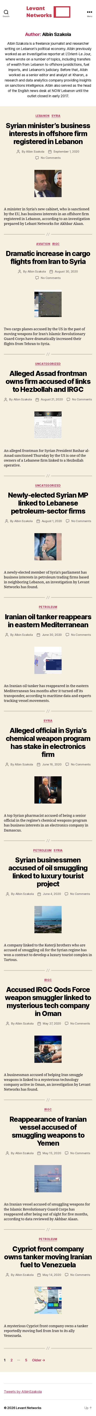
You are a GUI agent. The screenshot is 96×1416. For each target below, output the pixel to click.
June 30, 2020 (52, 635)
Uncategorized (48, 363)
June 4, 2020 (52, 894)
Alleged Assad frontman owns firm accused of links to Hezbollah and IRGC (48, 381)
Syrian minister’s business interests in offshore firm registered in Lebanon (48, 133)
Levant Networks (28, 1408)
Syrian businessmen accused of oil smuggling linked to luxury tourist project (47, 872)
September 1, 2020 (66, 151)
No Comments (50, 158)
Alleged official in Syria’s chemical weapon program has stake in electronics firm (48, 742)
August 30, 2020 (66, 271)
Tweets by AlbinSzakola (23, 1392)
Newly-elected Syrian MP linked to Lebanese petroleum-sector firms (48, 503)
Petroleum (48, 607)
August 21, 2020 (52, 399)
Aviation (43, 243)
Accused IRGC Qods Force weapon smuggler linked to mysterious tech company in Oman (48, 1001)
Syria (56, 115)
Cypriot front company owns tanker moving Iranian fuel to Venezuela (48, 1257)
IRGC (56, 243)
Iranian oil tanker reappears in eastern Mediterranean (48, 620)
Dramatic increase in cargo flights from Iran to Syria (48, 257)
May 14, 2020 (52, 1275)
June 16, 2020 (52, 764)
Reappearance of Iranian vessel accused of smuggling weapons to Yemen (48, 1131)
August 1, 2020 (52, 521)
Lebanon (43, 115)
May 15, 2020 (52, 1153)
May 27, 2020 (52, 1023)
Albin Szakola (35, 151)
